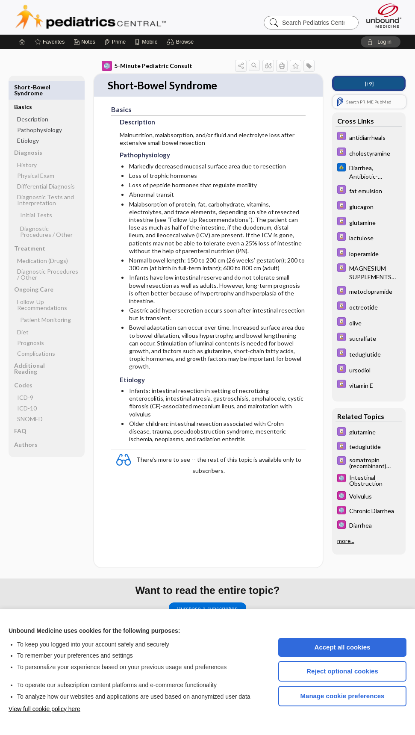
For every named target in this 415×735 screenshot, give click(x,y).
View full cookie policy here (44, 708)
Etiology (28, 120)
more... (345, 540)
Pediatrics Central (121, 17)
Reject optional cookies (342, 671)
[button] (181, 42)
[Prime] (115, 42)
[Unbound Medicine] (384, 15)
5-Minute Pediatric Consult (147, 66)
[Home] (22, 42)
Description (32, 99)
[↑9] (369, 83)
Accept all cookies (343, 647)
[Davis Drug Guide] (369, 137)
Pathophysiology (39, 110)
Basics (23, 87)
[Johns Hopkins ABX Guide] (369, 171)
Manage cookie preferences (342, 696)
